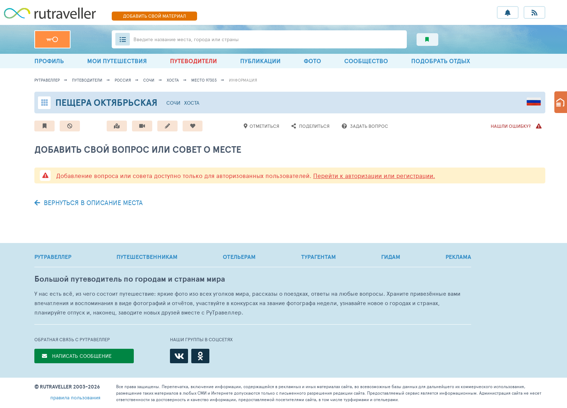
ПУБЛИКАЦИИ (260, 60)
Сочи (148, 80)
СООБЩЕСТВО (366, 60)
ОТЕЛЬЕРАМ (239, 257)
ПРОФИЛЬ (49, 60)
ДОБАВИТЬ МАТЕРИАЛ (154, 16)
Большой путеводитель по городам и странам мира (129, 278)
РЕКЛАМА (458, 257)
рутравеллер (47, 80)
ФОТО (312, 60)
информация (243, 80)
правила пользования (75, 397)
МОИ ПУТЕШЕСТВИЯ (117, 60)
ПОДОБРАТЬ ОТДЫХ (440, 60)
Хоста (173, 80)
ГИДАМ (390, 257)
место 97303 (204, 80)
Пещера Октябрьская (106, 102)
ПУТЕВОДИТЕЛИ (193, 60)
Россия (123, 80)
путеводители (87, 80)
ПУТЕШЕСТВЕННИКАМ (147, 257)
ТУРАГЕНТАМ (318, 257)
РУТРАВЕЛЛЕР (52, 257)
